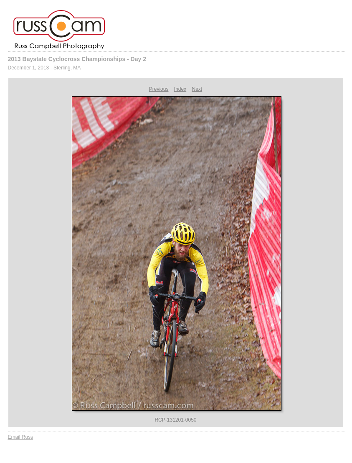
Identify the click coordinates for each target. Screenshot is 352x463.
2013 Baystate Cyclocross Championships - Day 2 (77, 59)
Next (197, 89)
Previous (159, 89)
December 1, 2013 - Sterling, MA (44, 68)
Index (180, 89)
